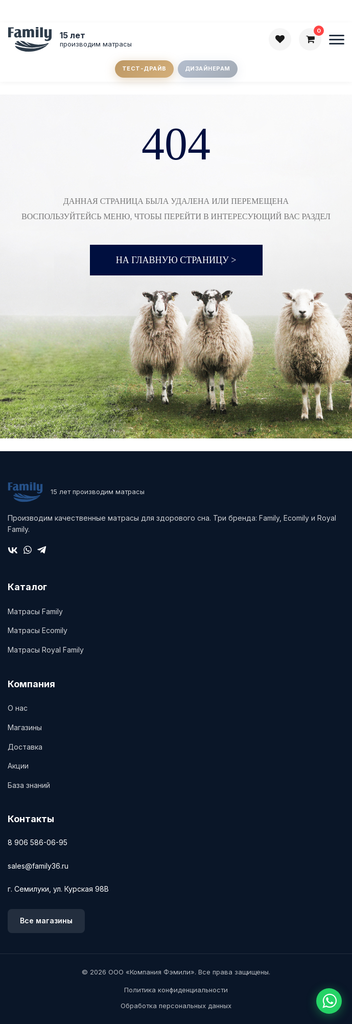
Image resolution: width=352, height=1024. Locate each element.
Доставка (25, 746)
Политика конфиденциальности (176, 990)
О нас (18, 708)
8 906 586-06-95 (37, 842)
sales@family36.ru (38, 866)
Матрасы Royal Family (46, 649)
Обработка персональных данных (176, 1006)
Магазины (25, 727)
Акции (18, 765)
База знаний (29, 785)
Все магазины (46, 920)
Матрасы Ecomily (37, 630)
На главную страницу (176, 260)
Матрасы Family (35, 611)
